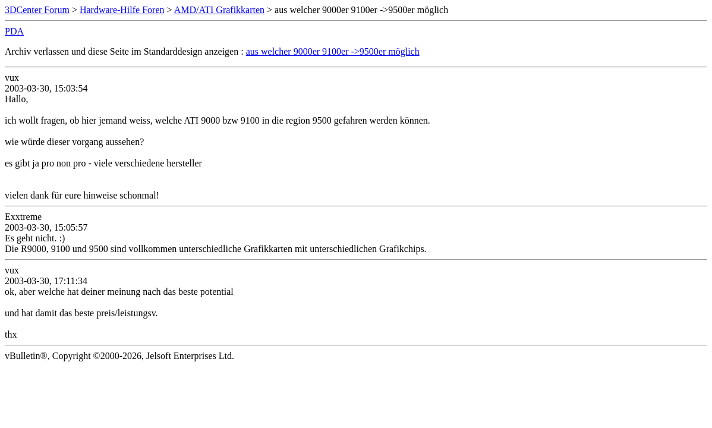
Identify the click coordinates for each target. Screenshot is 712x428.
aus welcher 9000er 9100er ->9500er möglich (333, 51)
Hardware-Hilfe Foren (122, 10)
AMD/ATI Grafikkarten (219, 10)
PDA (14, 31)
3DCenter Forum (37, 10)
